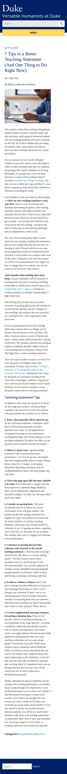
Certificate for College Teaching (28, 180)
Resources (39, 734)
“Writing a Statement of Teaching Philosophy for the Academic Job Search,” (27, 370)
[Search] (61, 24)
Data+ (27, 289)
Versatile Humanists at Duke (31, 16)
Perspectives (25, 734)
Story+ (20, 289)
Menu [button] (33, 32)
